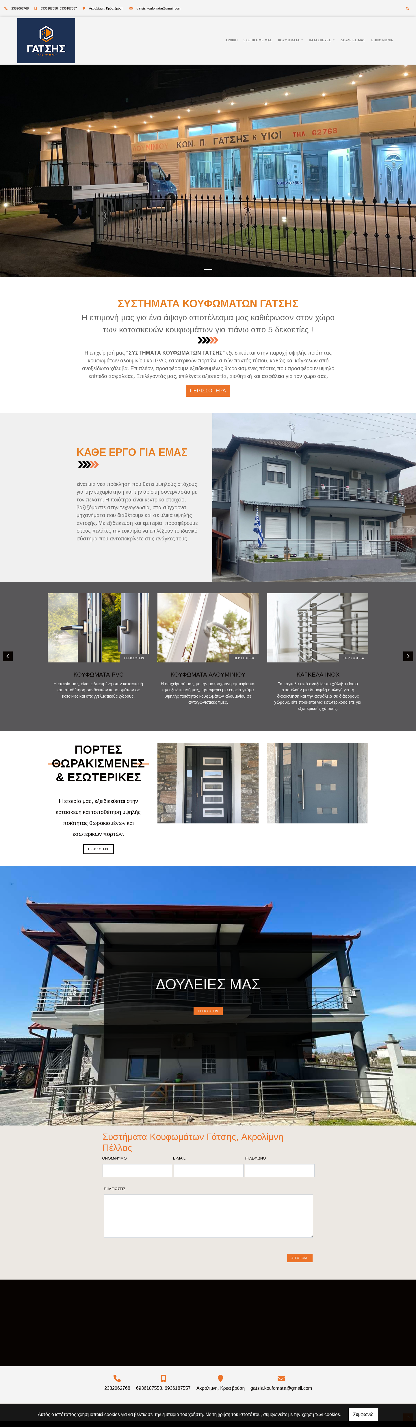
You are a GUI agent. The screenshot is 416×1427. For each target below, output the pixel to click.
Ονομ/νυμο (114, 1158)
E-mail (179, 1158)
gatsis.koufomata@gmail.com (158, 8)
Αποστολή (299, 1250)
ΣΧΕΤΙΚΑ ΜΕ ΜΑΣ (257, 40)
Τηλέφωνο (255, 1158)
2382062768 (20, 8)
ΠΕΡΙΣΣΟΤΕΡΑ (134, 658)
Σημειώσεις (114, 1189)
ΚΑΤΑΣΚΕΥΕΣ (320, 40)
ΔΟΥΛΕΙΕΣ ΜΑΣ (352, 40)
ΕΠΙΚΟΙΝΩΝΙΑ (382, 40)
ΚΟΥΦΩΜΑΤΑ (289, 40)
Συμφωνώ (363, 1414)
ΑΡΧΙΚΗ (231, 40)
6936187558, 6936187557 (58, 8)
